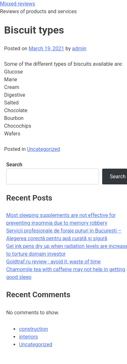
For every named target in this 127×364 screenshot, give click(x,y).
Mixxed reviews (17, 4)
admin (79, 48)
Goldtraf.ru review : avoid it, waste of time (53, 262)
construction (33, 329)
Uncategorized (43, 149)
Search (14, 165)
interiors (28, 337)
